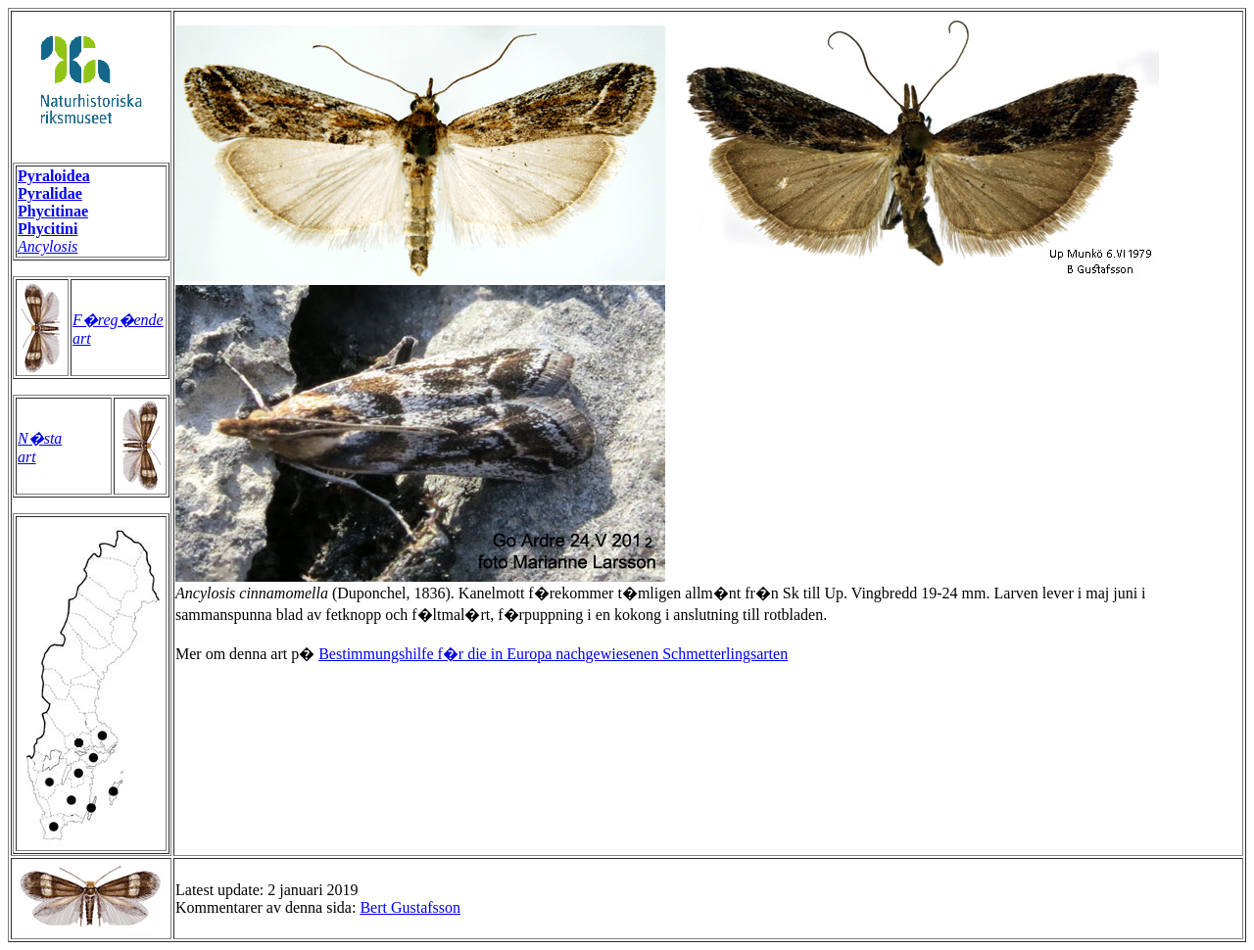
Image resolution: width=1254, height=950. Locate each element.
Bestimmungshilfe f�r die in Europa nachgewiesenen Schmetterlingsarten (553, 653)
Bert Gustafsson (410, 907)
